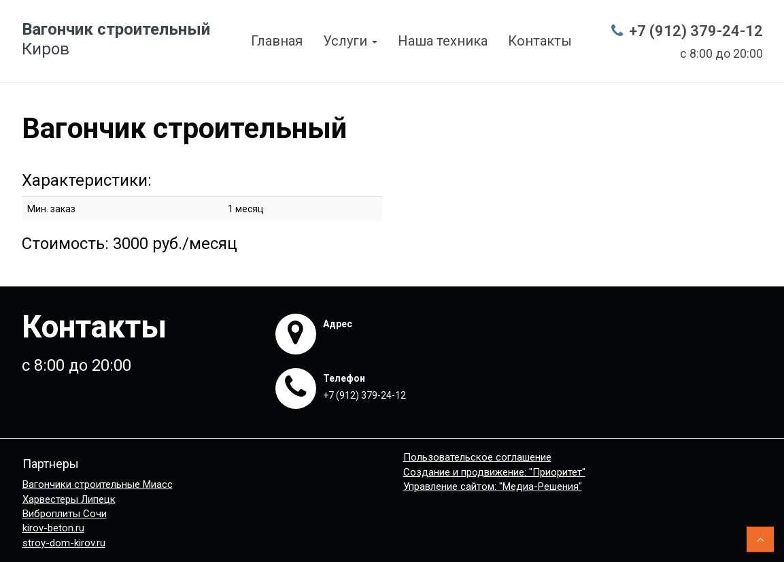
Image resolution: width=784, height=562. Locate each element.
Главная (277, 41)
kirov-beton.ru (53, 528)
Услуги (350, 41)
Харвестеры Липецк (69, 499)
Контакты (540, 41)
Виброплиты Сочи (64, 514)
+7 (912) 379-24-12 (696, 30)
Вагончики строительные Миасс (97, 484)
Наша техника (443, 41)
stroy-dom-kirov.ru (63, 543)
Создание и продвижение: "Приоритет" (494, 472)
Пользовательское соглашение (477, 457)
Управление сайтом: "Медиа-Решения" (492, 486)
